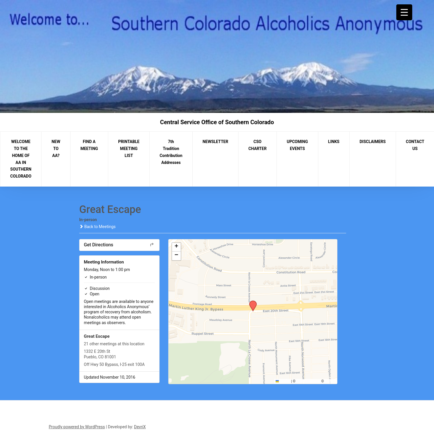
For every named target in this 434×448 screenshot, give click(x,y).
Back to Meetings (97, 226)
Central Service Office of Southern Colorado (217, 122)
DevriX (140, 426)
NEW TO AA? (56, 148)
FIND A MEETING (89, 145)
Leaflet (283, 381)
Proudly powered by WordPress (77, 426)
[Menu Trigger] (404, 12)
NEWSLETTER (215, 141)
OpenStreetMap (308, 381)
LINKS (333, 141)
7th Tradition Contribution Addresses (171, 152)
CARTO (330, 381)
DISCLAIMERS (373, 141)
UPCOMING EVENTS (297, 145)
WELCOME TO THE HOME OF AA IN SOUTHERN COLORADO (20, 158)
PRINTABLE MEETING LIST (129, 148)
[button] (251, 302)
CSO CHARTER (257, 145)
